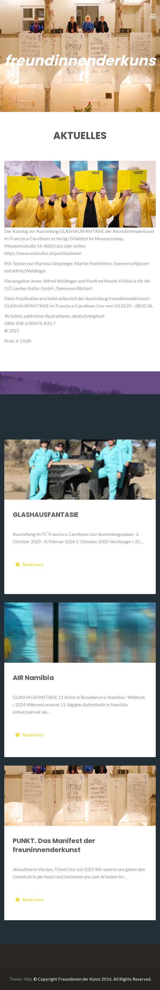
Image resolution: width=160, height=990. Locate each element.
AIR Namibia (33, 677)
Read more (29, 564)
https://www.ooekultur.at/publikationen (43, 253)
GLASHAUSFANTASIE (45, 514)
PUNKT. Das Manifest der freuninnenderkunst (54, 845)
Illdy (28, 979)
